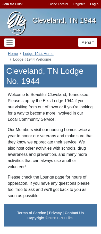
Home (13, 54)
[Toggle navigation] (9, 42)
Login (94, 4)
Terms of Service (31, 213)
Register (79, 4)
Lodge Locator (58, 4)
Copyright (35, 218)
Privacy (55, 213)
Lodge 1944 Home (38, 54)
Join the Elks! (13, 4)
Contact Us (74, 213)
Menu (86, 42)
